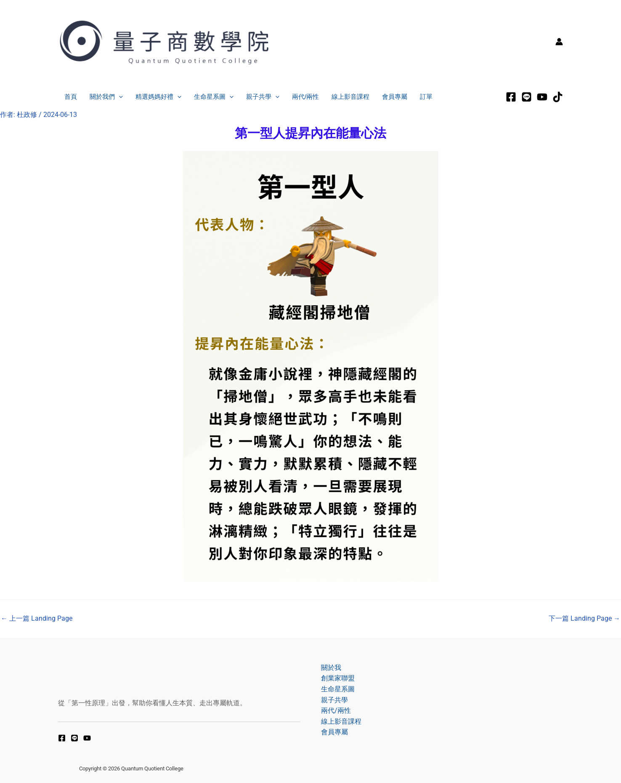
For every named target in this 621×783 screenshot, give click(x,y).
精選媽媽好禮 (158, 97)
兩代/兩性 (305, 96)
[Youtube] (542, 97)
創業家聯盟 (338, 678)
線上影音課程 (350, 96)
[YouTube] (87, 738)
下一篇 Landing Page (584, 618)
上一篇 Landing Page (36, 618)
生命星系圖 (214, 97)
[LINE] (526, 97)
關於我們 (106, 97)
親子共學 (262, 97)
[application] (119, 97)
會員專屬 (394, 96)
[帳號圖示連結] (559, 41)
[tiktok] (557, 97)
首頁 (70, 96)
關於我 (331, 668)
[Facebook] (511, 97)
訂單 (426, 96)
